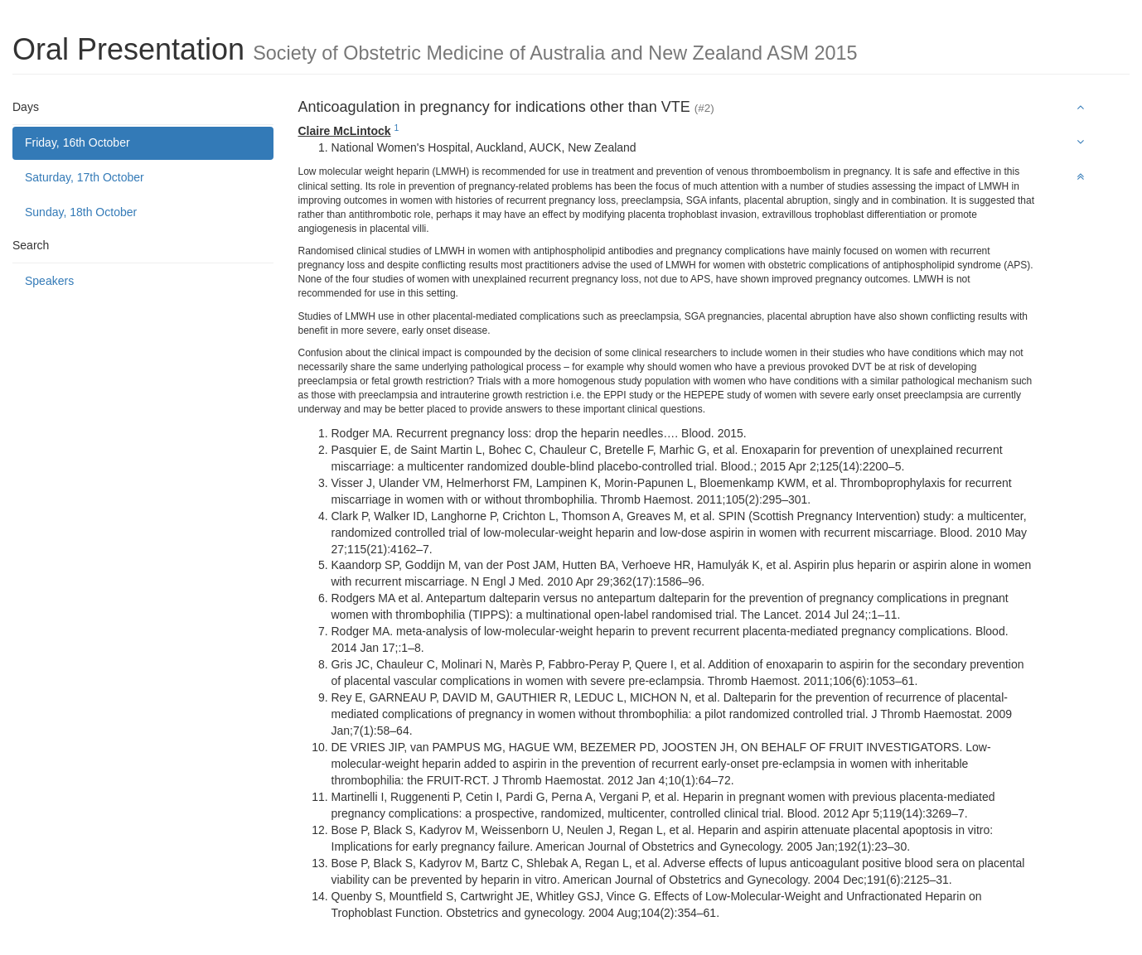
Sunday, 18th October (81, 212)
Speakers (49, 280)
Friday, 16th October (77, 142)
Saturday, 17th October (84, 177)
